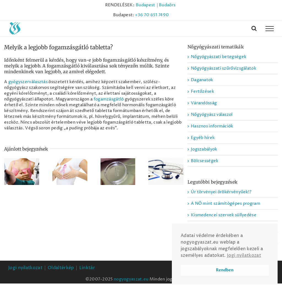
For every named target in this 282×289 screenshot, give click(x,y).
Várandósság (204, 103)
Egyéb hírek (203, 138)
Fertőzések (202, 91)
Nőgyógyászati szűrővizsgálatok (223, 68)
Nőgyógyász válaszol (212, 115)
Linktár (87, 268)
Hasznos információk (212, 126)
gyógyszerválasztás (28, 82)
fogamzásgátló (109, 99)
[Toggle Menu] (269, 28)
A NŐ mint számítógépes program (225, 203)
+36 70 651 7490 (152, 15)
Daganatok (202, 80)
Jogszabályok (204, 149)
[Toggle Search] (254, 28)
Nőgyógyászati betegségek (218, 57)
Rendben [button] (225, 270)
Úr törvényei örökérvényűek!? (221, 192)
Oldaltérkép (61, 268)
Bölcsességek (204, 161)
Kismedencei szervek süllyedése (223, 215)
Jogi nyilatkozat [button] (244, 255)
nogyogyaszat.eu (131, 279)
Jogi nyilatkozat (25, 268)
